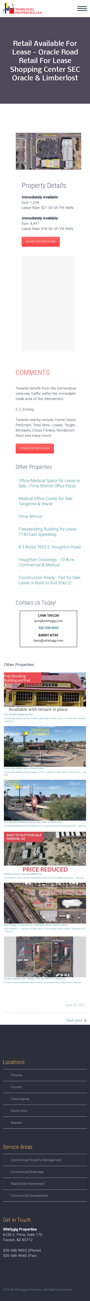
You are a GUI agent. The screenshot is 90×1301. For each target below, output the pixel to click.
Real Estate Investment (28, 1184)
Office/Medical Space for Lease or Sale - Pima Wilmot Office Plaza (49, 483)
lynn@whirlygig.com (48, 620)
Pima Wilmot (30, 516)
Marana (16, 1123)
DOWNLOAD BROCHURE (41, 242)
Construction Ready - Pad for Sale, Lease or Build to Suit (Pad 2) (50, 580)
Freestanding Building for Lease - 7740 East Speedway (49, 532)
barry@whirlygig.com (48, 640)
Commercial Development (29, 1195)
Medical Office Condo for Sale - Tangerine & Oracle (47, 501)
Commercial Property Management (36, 1160)
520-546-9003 (48, 628)
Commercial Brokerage (27, 1172)
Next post (74, 1020)
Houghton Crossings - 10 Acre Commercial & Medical (46, 562)
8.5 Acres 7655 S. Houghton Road (50, 547)
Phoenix (16, 1075)
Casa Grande (20, 1099)
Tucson (16, 1087)
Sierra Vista (19, 1111)
